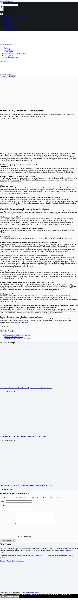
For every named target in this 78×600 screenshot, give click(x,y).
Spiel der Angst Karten (11, 57)
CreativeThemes (33, 595)
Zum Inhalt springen (6, 1)
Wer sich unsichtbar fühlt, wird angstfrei (17, 335)
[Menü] (12, 76)
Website (2, 509)
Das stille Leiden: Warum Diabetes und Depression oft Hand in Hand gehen (26, 388)
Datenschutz (11, 563)
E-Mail (3, 505)
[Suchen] (4, 61)
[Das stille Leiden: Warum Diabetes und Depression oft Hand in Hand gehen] (39, 384)
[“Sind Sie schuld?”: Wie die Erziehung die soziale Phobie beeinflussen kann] (39, 481)
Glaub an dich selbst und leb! (13, 337)
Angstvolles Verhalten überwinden (15, 53)
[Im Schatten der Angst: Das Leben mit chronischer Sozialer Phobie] (39, 432)
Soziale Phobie (9, 50)
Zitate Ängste (8, 52)
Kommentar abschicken (8, 543)
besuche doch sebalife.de (37, 558)
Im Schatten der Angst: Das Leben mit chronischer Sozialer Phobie (23, 436)
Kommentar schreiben (8, 526)
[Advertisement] (39, 93)
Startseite (7, 48)
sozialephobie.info (6, 44)
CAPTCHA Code (24, 539)
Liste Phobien (8, 55)
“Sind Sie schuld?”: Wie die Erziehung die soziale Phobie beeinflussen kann (26, 485)
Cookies (2, 563)
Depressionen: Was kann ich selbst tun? (17, 338)
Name (2, 501)
